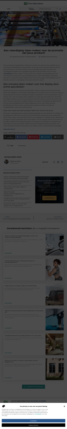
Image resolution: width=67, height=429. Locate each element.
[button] (64, 407)
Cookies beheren (33, 426)
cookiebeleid (38, 414)
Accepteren (33, 421)
